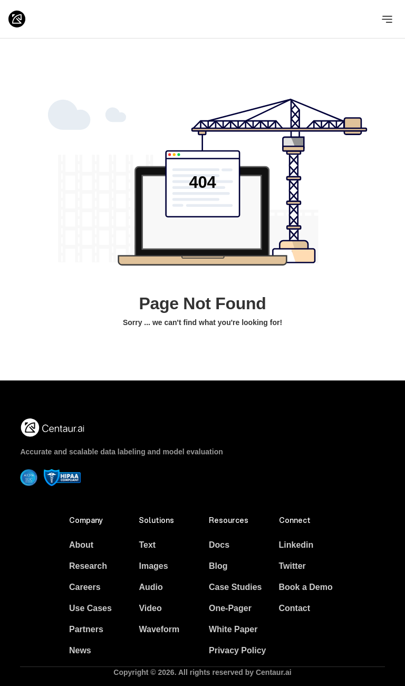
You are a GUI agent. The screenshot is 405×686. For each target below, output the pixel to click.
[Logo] (16, 19)
